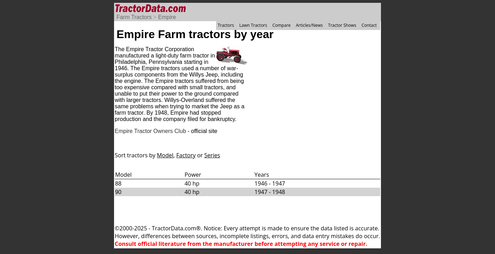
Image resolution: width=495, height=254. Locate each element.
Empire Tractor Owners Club (150, 131)
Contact (369, 25)
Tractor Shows (342, 25)
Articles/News (309, 25)
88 (118, 184)
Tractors (226, 25)
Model (165, 155)
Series (212, 155)
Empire (167, 17)
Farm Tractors (134, 17)
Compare (281, 25)
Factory (186, 155)
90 (118, 192)
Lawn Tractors (253, 25)
